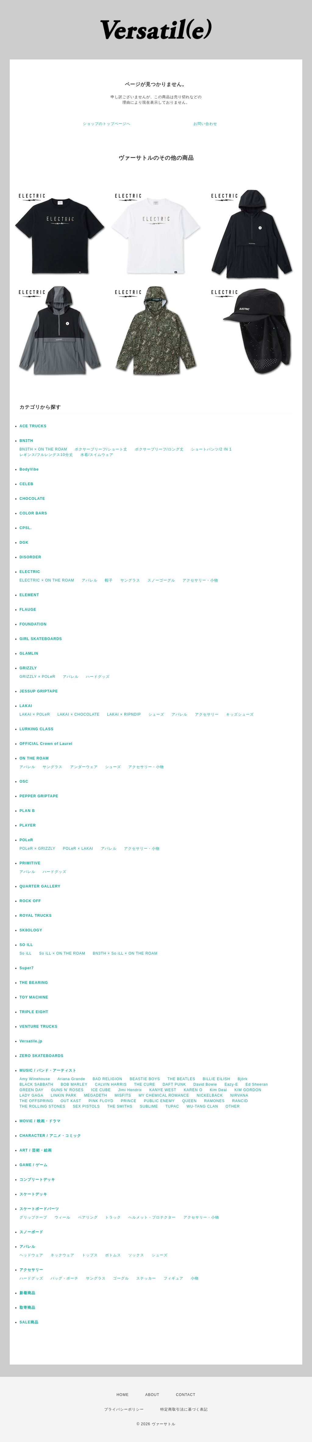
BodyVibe (29, 469)
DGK (24, 542)
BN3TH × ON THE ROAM (43, 449)
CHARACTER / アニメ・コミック (50, 1136)
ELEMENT (29, 595)
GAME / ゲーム (34, 1165)
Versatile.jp (31, 1041)
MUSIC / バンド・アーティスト (48, 1070)
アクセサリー (207, 714)
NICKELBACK (210, 1095)
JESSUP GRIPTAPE (39, 691)
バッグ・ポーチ (64, 1278)
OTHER (232, 1106)
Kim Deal (218, 1090)
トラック (113, 1217)
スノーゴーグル (161, 580)
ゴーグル (121, 1278)
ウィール (62, 1217)
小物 (195, 1278)
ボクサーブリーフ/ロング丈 (159, 449)
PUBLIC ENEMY (159, 1101)
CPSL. (26, 528)
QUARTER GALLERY (40, 886)
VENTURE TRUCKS (39, 1026)
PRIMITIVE (30, 863)
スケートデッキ (33, 1194)
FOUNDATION (33, 624)
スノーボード (31, 1232)
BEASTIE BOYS (145, 1079)
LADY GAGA (31, 1095)
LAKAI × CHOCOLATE (78, 714)
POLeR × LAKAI (78, 848)
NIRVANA (239, 1095)
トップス (90, 1255)
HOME (122, 1395)
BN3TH (26, 441)
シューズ (156, 714)
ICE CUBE (101, 1090)
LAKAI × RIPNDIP (124, 714)
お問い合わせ (205, 124)
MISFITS (123, 1095)
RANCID (240, 1101)
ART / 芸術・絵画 (36, 1150)
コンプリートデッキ (37, 1179)
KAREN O (193, 1090)
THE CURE (144, 1084)
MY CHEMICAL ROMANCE (164, 1095)
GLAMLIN (29, 653)
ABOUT (152, 1395)
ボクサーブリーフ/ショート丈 (101, 449)
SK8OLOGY (31, 930)
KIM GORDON (248, 1090)
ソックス (136, 1255)
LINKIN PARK (63, 1095)
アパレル (90, 580)
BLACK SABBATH (36, 1084)
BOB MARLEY (74, 1084)
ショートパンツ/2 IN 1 (211, 449)
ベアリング (88, 1217)
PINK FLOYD (101, 1101)
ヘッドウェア (31, 1255)
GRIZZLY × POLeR (37, 677)
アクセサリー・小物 (200, 580)
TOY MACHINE (34, 997)
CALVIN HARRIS (111, 1084)
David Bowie (205, 1084)
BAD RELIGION (107, 1079)
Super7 (27, 968)
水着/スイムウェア (96, 455)
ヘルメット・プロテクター (152, 1217)
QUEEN (189, 1101)
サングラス (130, 580)
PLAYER (28, 825)
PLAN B (27, 811)
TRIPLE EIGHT (34, 1012)
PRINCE (128, 1101)
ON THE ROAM (34, 758)
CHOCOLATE (32, 499)
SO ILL (26, 945)
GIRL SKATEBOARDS (41, 639)
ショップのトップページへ (106, 124)
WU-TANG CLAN (202, 1106)
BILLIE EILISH (216, 1079)
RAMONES (214, 1101)
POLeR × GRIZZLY (37, 848)
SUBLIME (149, 1106)
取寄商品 (27, 1307)
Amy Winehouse (35, 1079)
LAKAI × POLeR (35, 714)
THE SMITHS (120, 1106)
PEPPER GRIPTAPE (39, 796)
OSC (24, 781)
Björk (242, 1079)
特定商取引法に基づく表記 (184, 1409)
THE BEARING (34, 983)
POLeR (26, 840)
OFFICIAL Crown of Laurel (46, 744)
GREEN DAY (32, 1090)
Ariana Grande (71, 1079)
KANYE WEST (162, 1090)
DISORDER (30, 557)
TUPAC (172, 1106)
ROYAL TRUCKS (36, 915)
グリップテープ (33, 1217)
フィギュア (173, 1278)
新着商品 (27, 1293)
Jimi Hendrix (130, 1090)
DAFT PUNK (174, 1084)
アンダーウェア (84, 767)
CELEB (27, 484)
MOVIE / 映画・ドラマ (40, 1121)
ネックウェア (62, 1255)
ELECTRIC (30, 572)
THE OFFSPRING (36, 1101)
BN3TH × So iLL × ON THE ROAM (125, 953)
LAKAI (26, 706)
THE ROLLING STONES (42, 1106)
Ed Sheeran (257, 1084)
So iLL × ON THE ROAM (62, 953)
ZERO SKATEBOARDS (41, 1056)
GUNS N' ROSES (67, 1090)
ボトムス (113, 1255)
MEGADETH (95, 1095)
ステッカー (146, 1278)
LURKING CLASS (37, 729)
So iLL (26, 953)
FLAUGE (28, 609)
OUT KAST (71, 1101)
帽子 (109, 580)
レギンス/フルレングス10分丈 (46, 455)
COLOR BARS (33, 513)
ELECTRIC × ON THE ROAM (47, 580)
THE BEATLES (181, 1079)
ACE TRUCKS (33, 426)
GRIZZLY (28, 668)
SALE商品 (29, 1322)
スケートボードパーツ (39, 1209)
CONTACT (185, 1395)
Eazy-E (231, 1084)
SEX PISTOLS (86, 1106)
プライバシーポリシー (124, 1409)
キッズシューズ (240, 714)
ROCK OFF (30, 901)
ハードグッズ (98, 677)
